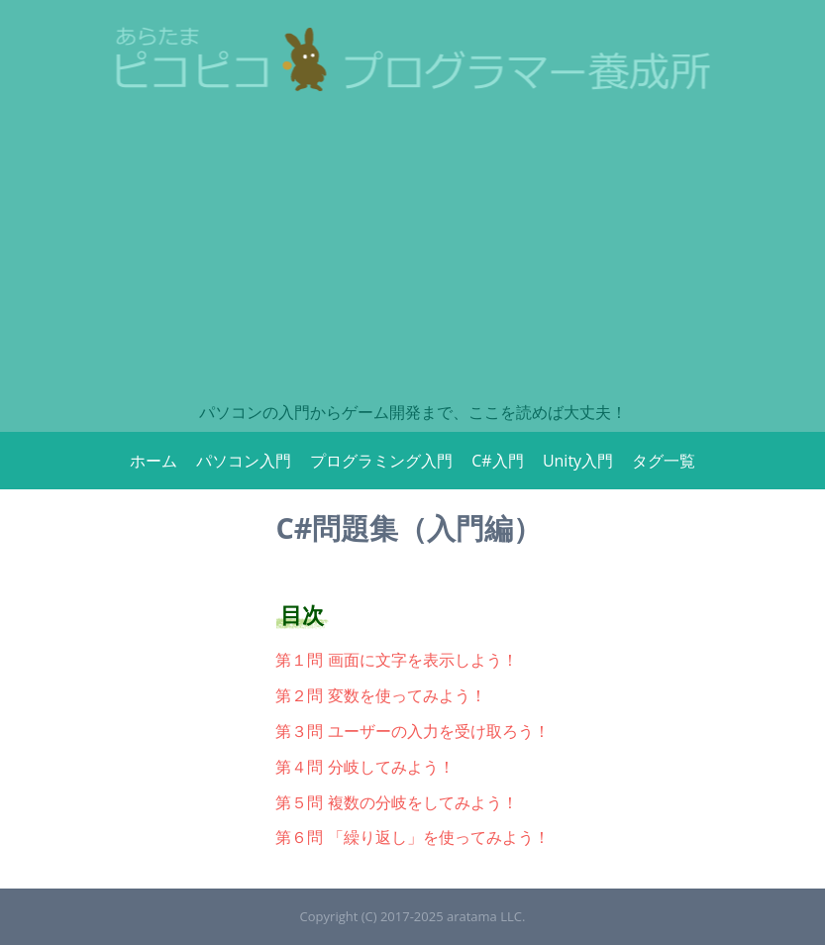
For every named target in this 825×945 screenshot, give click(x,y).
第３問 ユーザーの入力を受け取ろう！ (412, 731)
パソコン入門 (243, 461)
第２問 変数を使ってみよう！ (380, 695)
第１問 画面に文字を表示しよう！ (396, 660)
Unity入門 (578, 461)
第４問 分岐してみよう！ (364, 767)
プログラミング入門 (381, 461)
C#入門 (497, 461)
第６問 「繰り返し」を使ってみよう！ (412, 837)
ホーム (153, 461)
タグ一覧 (663, 461)
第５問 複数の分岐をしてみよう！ (396, 802)
